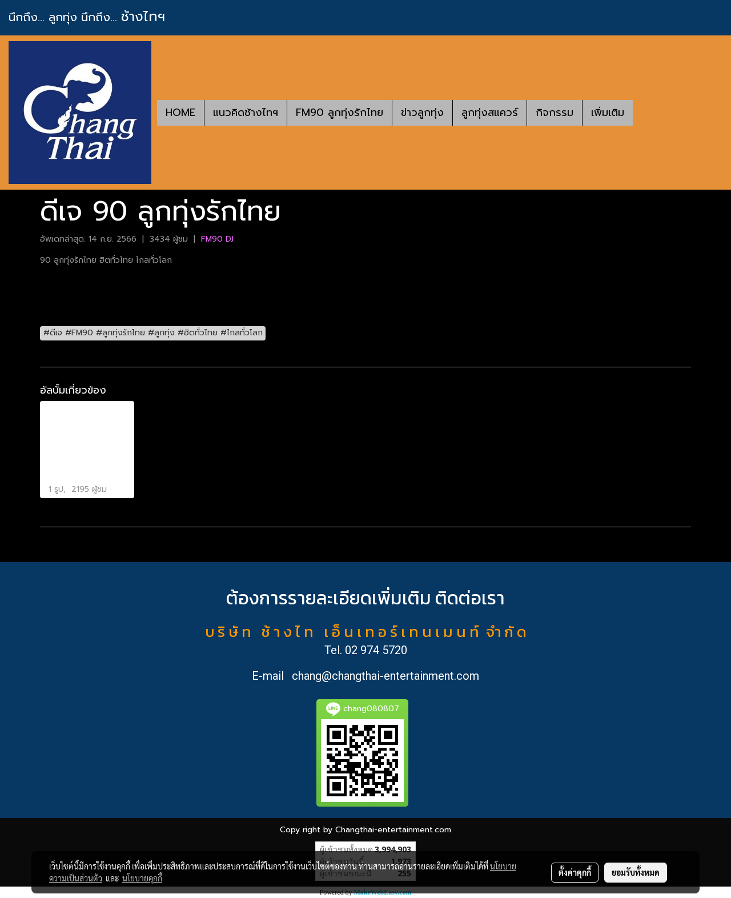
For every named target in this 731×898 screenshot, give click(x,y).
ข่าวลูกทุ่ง (422, 113)
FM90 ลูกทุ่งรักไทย (339, 113)
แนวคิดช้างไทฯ (245, 113)
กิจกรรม (554, 113)
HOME (180, 113)
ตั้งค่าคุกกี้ (575, 872)
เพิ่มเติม (607, 113)
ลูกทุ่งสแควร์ (489, 113)
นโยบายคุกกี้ (142, 878)
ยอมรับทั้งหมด (636, 872)
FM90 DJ (217, 239)
